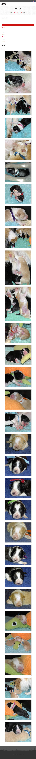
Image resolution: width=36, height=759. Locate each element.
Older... (13, 12)
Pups (10, 12)
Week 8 (3, 41)
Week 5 (3, 34)
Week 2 (3, 27)
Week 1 (3, 25)
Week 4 (3, 32)
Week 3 (3, 29)
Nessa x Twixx (20, 12)
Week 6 (3, 36)
